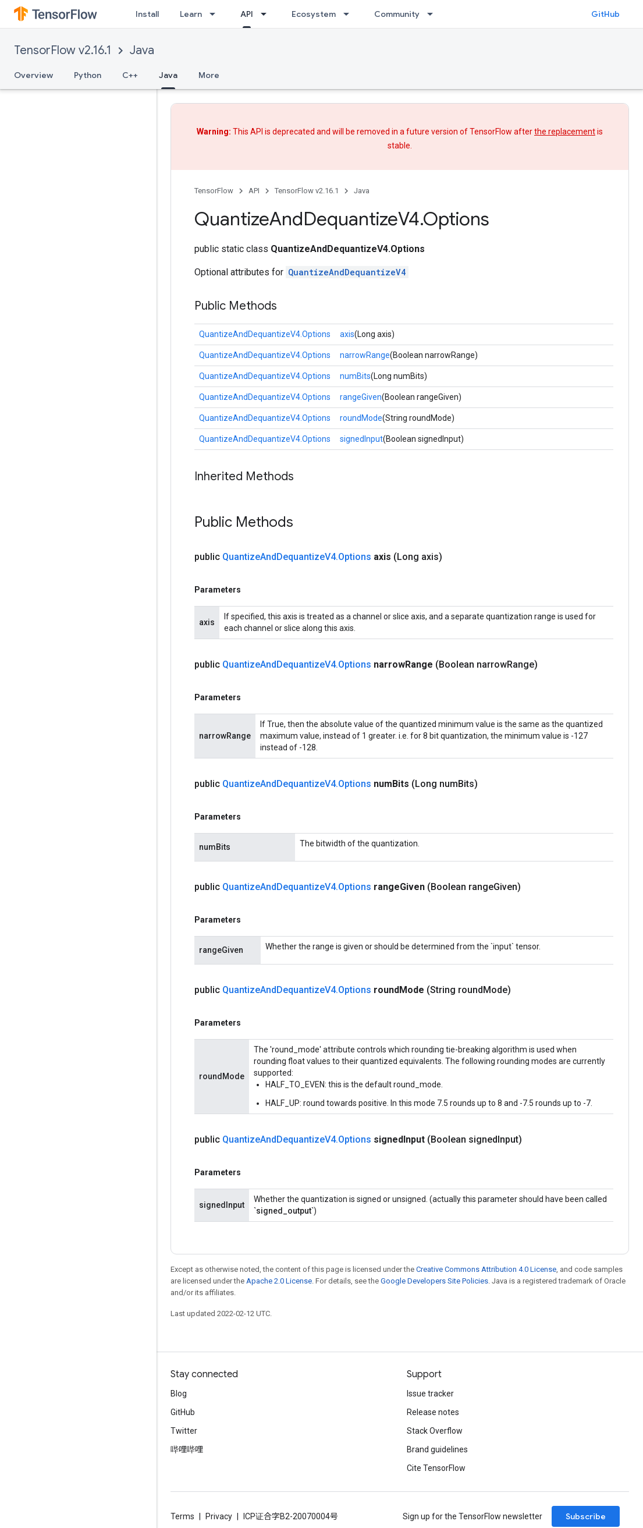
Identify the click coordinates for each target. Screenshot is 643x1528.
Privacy (218, 1516)
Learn (191, 14)
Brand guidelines (437, 1449)
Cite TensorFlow (436, 1468)
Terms (182, 1516)
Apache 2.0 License (279, 1281)
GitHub (605, 14)
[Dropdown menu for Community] (433, 14)
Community (397, 14)
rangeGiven (361, 397)
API (254, 190)
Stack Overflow (435, 1430)
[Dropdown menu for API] (267, 14)
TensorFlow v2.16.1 (62, 50)
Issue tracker (430, 1393)
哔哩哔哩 (186, 1449)
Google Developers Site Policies (434, 1281)
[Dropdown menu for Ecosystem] (350, 14)
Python (87, 75)
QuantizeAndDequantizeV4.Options (265, 334)
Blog (178, 1393)
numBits (355, 376)
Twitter (183, 1430)
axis (347, 334)
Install (147, 14)
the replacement (564, 131)
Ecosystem (314, 14)
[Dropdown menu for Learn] (216, 14)
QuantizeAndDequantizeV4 (347, 272)
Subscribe (586, 1516)
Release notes (433, 1412)
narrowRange (365, 355)
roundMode (361, 418)
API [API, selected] (246, 14)
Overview (33, 75)
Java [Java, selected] (168, 75)
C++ (130, 75)
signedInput (361, 439)
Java (142, 50)
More (208, 75)
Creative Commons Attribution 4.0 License (486, 1269)
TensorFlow (213, 190)
